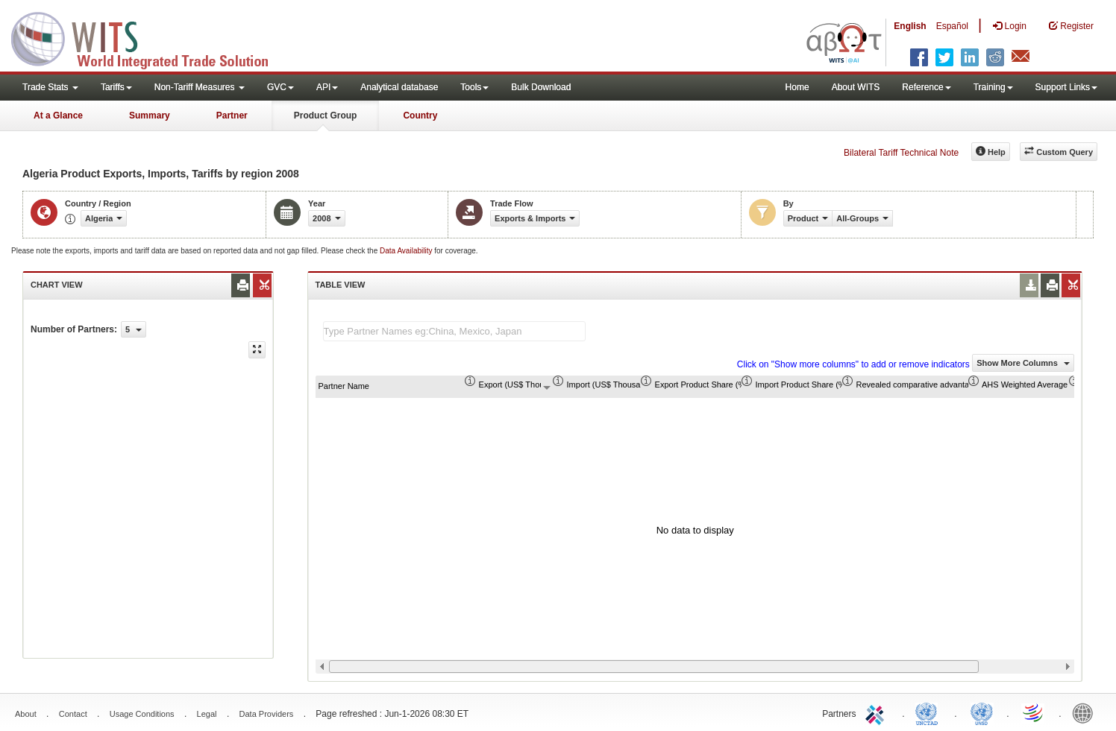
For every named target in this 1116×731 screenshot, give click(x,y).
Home (797, 87)
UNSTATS (982, 712)
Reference (926, 87)
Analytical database (399, 87)
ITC (877, 712)
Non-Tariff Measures (199, 87)
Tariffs (116, 87)
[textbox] (454, 331)
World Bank (1086, 712)
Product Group (325, 115)
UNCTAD (929, 712)
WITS (149, 37)
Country (420, 115)
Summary (149, 115)
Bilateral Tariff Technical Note (901, 153)
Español (952, 26)
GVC (280, 87)
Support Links (1066, 87)
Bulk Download (541, 87)
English (910, 26)
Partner (232, 115)
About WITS (856, 87)
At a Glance (58, 115)
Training (993, 87)
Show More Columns (1023, 362)
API (327, 87)
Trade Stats (50, 87)
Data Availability (407, 251)
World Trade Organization (1034, 712)
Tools (474, 87)
